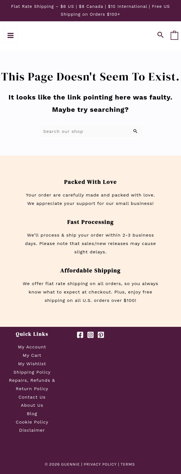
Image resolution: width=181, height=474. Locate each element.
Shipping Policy (32, 372)
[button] (160, 35)
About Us (32, 405)
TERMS (128, 464)
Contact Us (32, 397)
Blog (32, 413)
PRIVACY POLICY (100, 464)
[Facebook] (80, 334)
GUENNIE (70, 464)
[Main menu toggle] (10, 35)
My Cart (32, 355)
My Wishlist (32, 363)
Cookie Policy (32, 422)
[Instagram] (90, 334)
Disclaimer (32, 430)
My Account (32, 347)
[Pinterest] (100, 334)
